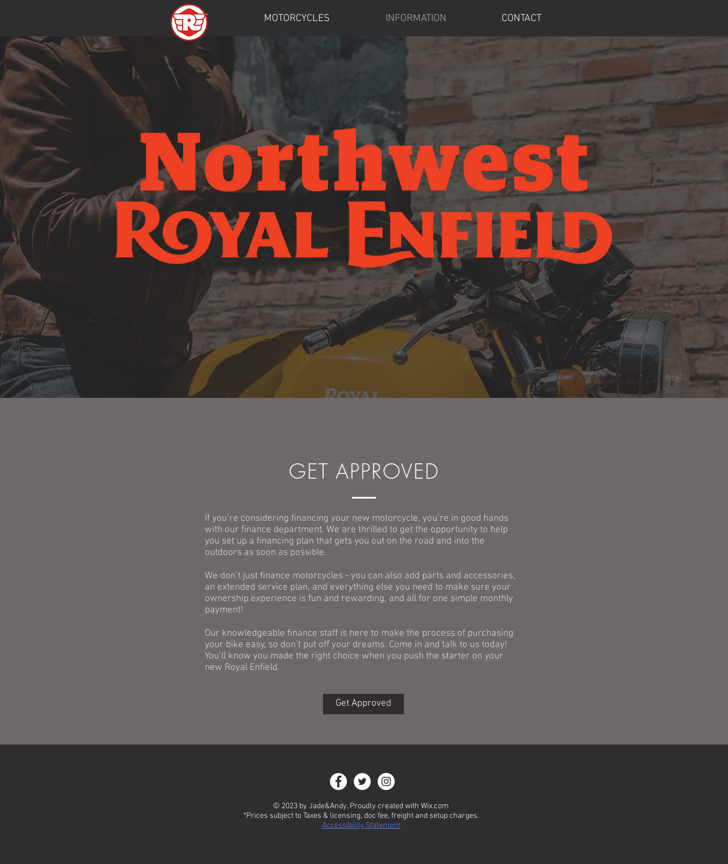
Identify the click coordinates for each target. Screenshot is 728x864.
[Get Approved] (363, 704)
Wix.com (435, 806)
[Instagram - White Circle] (386, 781)
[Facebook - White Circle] (338, 781)
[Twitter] (362, 781)
